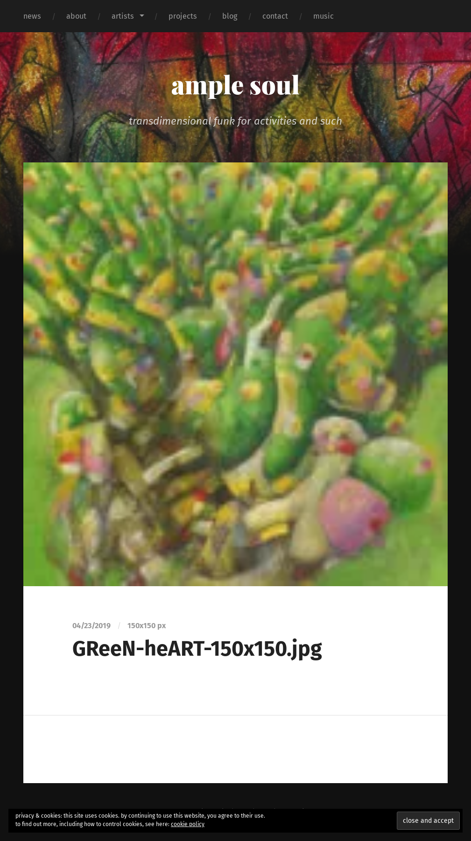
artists (123, 16)
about (76, 16)
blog (229, 16)
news (32, 16)
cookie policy (187, 824)
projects (183, 16)
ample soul (235, 84)
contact (275, 16)
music (323, 16)
